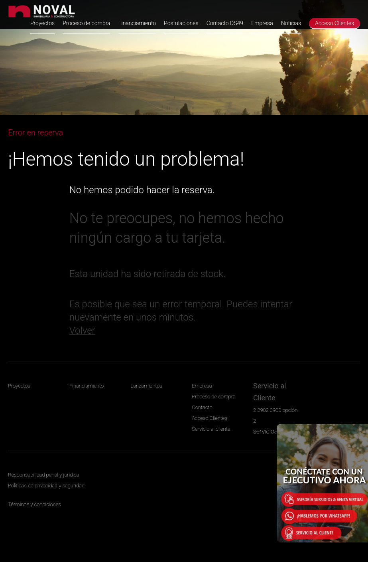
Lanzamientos (146, 386)
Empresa (262, 23)
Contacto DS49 (225, 23)
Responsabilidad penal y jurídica (43, 475)
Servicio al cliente (211, 429)
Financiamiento (137, 23)
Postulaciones (181, 23)
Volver (82, 330)
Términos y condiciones (34, 504)
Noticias (291, 23)
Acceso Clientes (334, 23)
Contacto (202, 407)
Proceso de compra (86, 23)
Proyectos (42, 23)
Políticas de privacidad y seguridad (46, 486)
